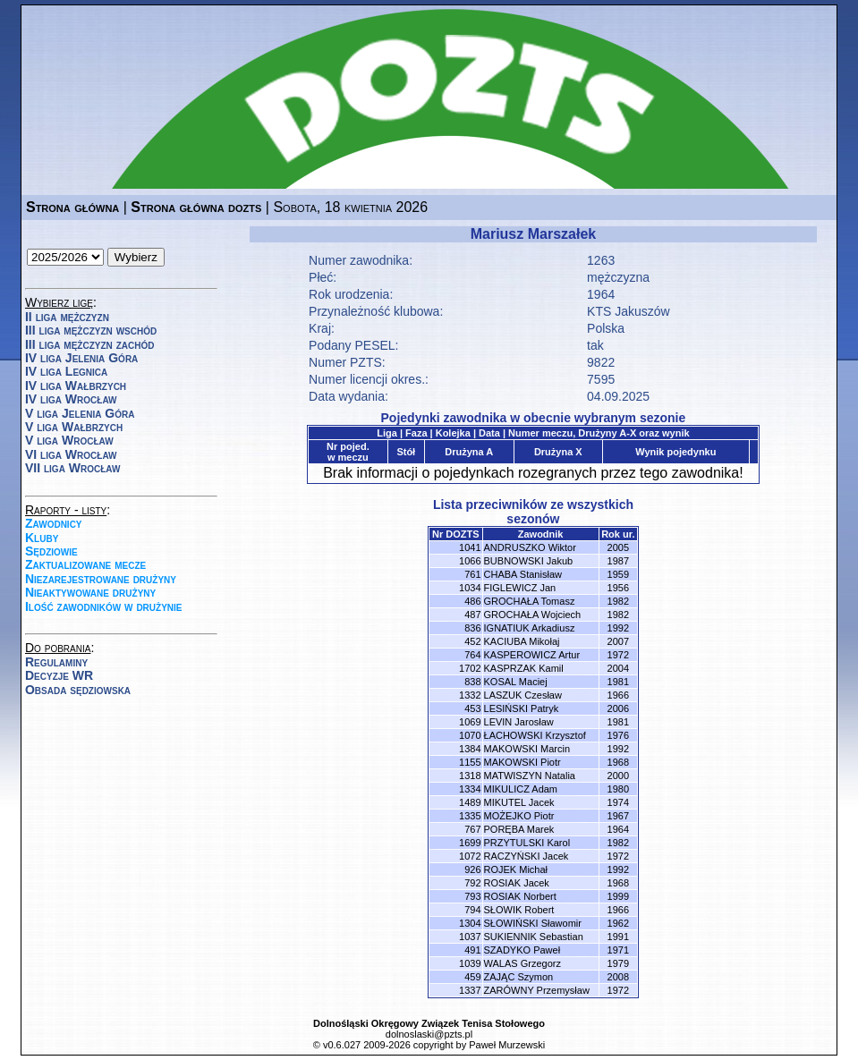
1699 (469, 842)
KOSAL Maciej (516, 681)
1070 (469, 735)
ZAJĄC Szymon (519, 976)
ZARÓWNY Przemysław (537, 990)
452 (472, 641)
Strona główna (72, 207)
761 (472, 574)
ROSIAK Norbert (520, 896)
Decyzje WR (59, 675)
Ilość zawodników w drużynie (104, 606)
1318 (469, 775)
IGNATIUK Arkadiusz (529, 628)
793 (472, 896)
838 (472, 681)
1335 (469, 815)
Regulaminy (56, 662)
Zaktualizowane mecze (85, 564)
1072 (469, 856)
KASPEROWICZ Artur (532, 654)
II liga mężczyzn (67, 317)
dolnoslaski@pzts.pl (429, 1034)
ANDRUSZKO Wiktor (530, 547)
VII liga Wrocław (72, 468)
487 (472, 614)
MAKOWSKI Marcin (527, 748)
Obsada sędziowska (78, 690)
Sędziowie (51, 551)
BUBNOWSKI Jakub (528, 560)
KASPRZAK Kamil (524, 668)
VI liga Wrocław (71, 454)
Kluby (41, 537)
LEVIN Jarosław (519, 722)
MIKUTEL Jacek (519, 802)
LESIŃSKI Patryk (521, 708)
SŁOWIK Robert (519, 909)
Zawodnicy (53, 523)
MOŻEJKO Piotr (519, 815)
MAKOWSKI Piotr (522, 762)
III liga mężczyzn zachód (89, 344)
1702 (469, 668)
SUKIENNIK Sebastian (533, 936)
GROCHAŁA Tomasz (529, 601)
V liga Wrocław (69, 440)
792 (472, 883)
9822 (601, 362)
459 (472, 976)
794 (472, 909)
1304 (469, 923)
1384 (469, 748)
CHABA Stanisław (523, 574)
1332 (469, 695)
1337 (469, 990)
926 (472, 869)
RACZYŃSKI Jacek (526, 856)
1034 (469, 587)
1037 (469, 936)
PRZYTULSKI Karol (527, 842)
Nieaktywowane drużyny (90, 592)
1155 (469, 762)
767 (472, 829)
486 (472, 601)
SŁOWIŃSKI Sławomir (533, 923)
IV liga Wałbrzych (75, 385)
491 (472, 950)
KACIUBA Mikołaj (522, 641)
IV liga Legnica (66, 371)
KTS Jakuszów (628, 311)
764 (472, 654)
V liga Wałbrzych (74, 427)
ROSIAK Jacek (516, 883)
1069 (469, 722)
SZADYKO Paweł (522, 950)
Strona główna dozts (196, 207)
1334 (469, 789)
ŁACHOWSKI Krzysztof (535, 735)
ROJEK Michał (516, 869)
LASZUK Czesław (523, 695)
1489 (469, 802)
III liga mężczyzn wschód (91, 330)
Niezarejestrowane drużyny (100, 579)
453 (472, 708)
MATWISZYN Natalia (529, 775)
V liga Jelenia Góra (79, 413)
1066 (469, 560)
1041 (469, 547)
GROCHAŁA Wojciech (533, 614)
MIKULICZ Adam (521, 789)
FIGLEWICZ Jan (520, 587)
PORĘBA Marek (519, 829)
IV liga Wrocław (71, 399)
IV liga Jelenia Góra (81, 358)
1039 (469, 963)
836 (472, 628)
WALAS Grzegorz (522, 963)
